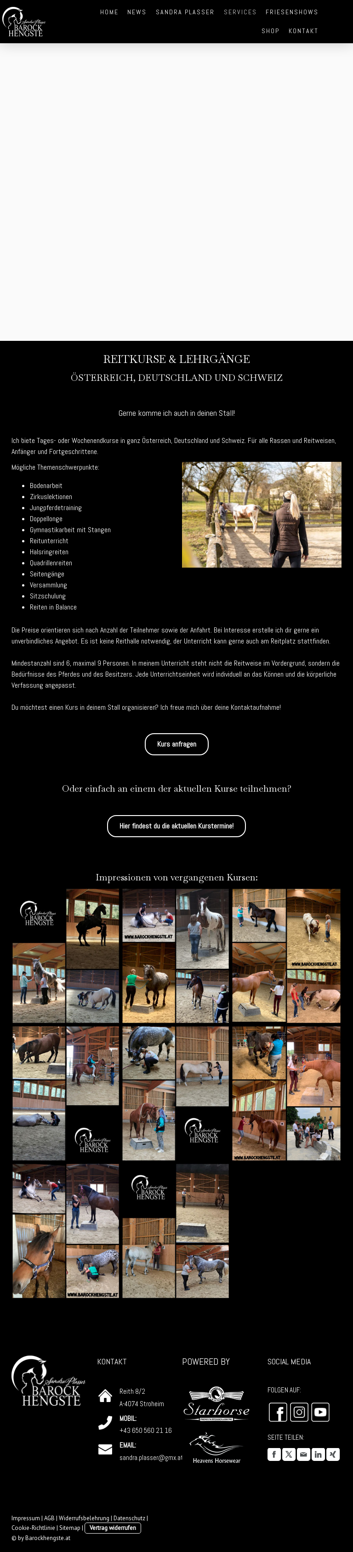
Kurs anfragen (176, 744)
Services (240, 12)
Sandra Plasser (185, 12)
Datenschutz (129, 1518)
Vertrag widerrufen (113, 1528)
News (137, 12)
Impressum (25, 1518)
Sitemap (69, 1528)
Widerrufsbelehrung (84, 1518)
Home (109, 12)
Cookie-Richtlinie (33, 1528)
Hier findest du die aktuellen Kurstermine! (176, 826)
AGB (49, 1518)
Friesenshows (292, 12)
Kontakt (304, 31)
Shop (270, 31)
